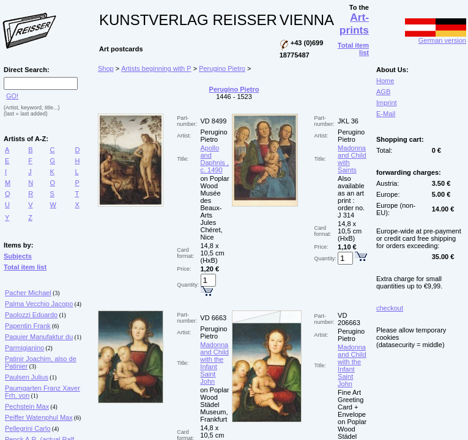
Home (385, 80)
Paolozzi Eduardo (31, 314)
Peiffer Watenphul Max (39, 417)
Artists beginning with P (156, 68)
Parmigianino (24, 347)
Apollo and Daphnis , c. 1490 (215, 159)
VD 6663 (213, 317)
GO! (12, 96)
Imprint (386, 102)
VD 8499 (214, 121)
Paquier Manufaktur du (39, 336)
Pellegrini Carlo (28, 428)
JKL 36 (348, 121)
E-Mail (385, 113)
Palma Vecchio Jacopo (39, 303)
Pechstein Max (27, 406)
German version (435, 37)
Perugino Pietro (222, 68)
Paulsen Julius (26, 377)
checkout (389, 308)
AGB (383, 91)
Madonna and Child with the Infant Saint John (214, 363)
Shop (106, 68)
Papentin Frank (28, 325)
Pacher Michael (28, 292)
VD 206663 (349, 319)
